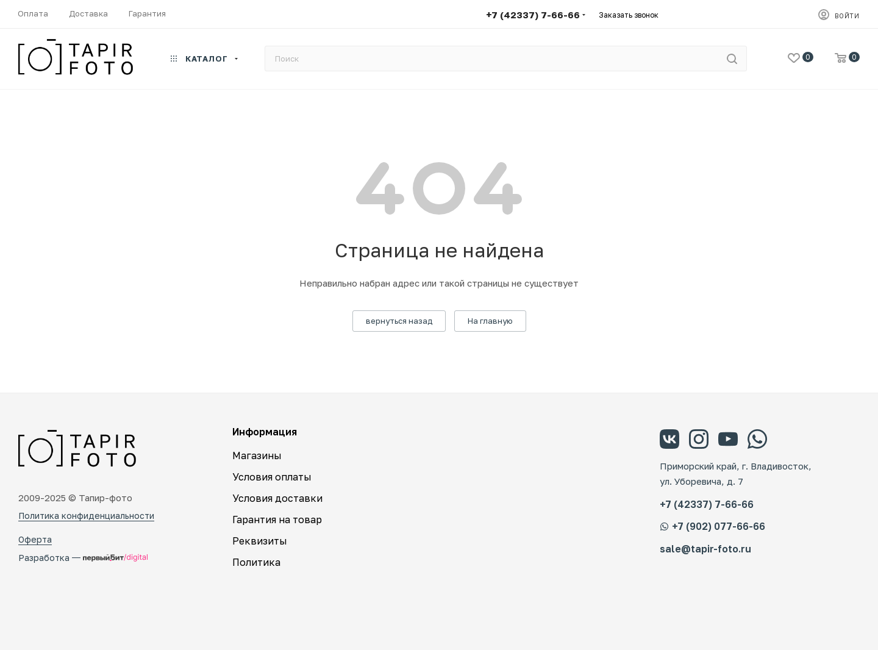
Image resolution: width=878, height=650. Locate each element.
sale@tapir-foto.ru (705, 549)
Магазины (257, 455)
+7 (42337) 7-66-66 (533, 14)
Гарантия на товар (277, 519)
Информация (264, 432)
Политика (256, 562)
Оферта (35, 539)
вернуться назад (399, 321)
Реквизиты (259, 541)
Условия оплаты (272, 477)
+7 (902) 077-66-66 (712, 526)
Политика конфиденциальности (86, 515)
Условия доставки (277, 498)
